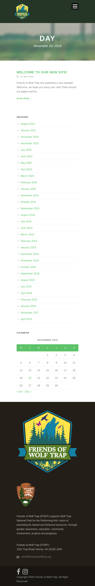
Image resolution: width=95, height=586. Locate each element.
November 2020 (30, 143)
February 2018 (29, 299)
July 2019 (26, 221)
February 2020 (29, 182)
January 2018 (28, 306)
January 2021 (28, 130)
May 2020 (26, 163)
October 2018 (28, 267)
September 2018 (30, 273)
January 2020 (28, 189)
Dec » (28, 391)
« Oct (20, 391)
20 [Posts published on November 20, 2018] (29, 378)
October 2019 (28, 202)
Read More (23, 98)
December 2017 (30, 312)
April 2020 (26, 169)
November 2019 (30, 195)
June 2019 (26, 228)
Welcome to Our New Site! (42, 72)
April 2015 (26, 319)
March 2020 (27, 176)
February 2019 (29, 241)
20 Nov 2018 (27, 76)
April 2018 (26, 293)
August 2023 (28, 124)
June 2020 (26, 156)
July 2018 (26, 286)
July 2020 (26, 150)
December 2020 (30, 137)
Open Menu (75, 6)
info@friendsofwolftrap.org (36, 556)
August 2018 (28, 280)
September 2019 (30, 208)
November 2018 (30, 260)
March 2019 (27, 234)
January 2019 (28, 247)
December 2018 (30, 254)
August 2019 (28, 215)
